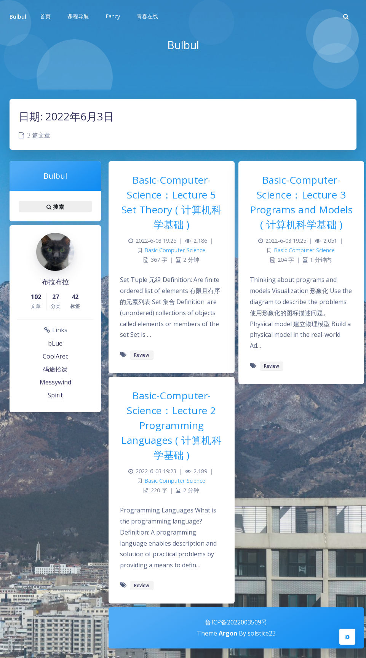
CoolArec (55, 356)
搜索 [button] (55, 206)
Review (141, 355)
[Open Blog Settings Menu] (347, 637)
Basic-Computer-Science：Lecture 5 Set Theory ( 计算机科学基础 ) (171, 202)
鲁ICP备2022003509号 (236, 622)
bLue (55, 343)
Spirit (55, 395)
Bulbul (18, 16)
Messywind (55, 382)
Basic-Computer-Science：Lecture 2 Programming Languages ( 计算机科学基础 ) (171, 425)
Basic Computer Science (174, 250)
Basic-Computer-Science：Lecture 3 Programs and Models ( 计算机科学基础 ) (301, 202)
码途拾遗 (55, 369)
